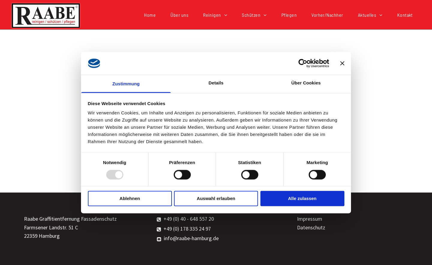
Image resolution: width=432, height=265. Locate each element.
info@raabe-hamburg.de (191, 238)
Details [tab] (216, 83)
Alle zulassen (302, 198)
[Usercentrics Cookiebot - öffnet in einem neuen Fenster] (303, 63)
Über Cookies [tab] (306, 83)
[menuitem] (152, 15)
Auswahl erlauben (216, 198)
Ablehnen (129, 198)
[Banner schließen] (342, 63)
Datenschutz (311, 227)
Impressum (309, 218)
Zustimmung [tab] (126, 84)
